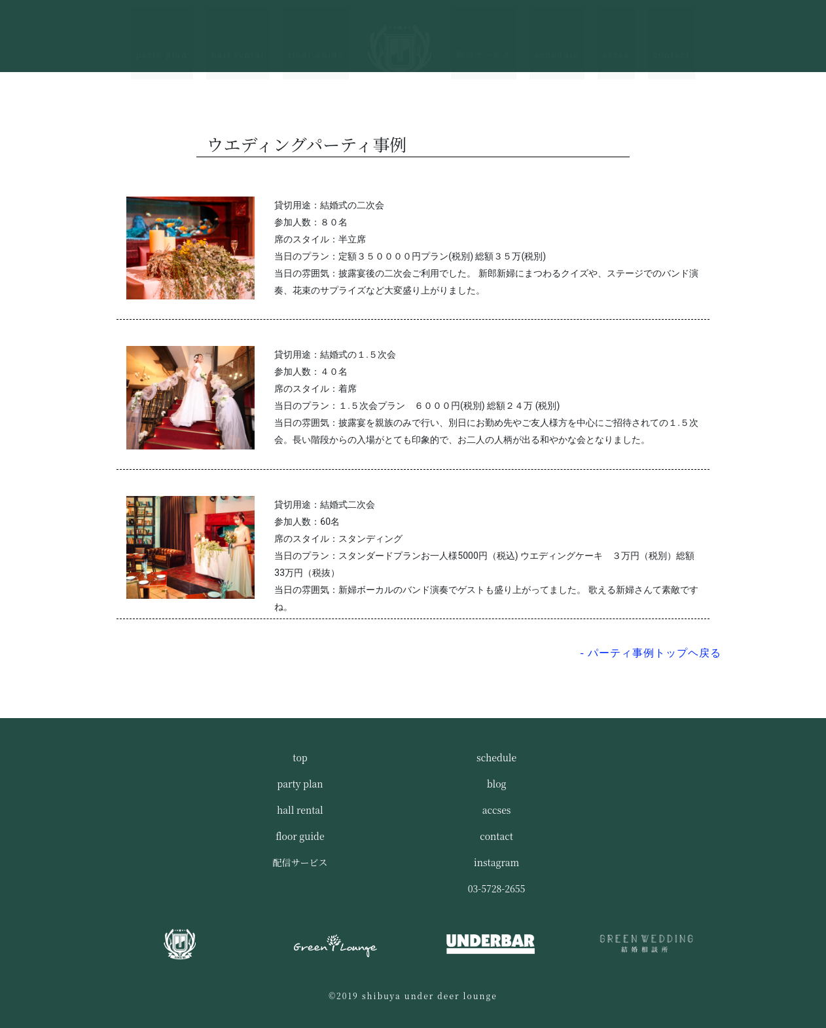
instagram (496, 862)
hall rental (237, 33)
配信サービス (483, 33)
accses (496, 809)
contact (672, 33)
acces (616, 33)
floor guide (316, 33)
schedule (557, 33)
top (300, 757)
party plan (162, 33)
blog (497, 783)
